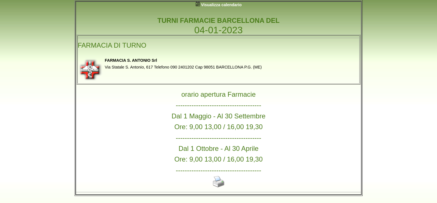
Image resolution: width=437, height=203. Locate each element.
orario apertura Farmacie (218, 94)
